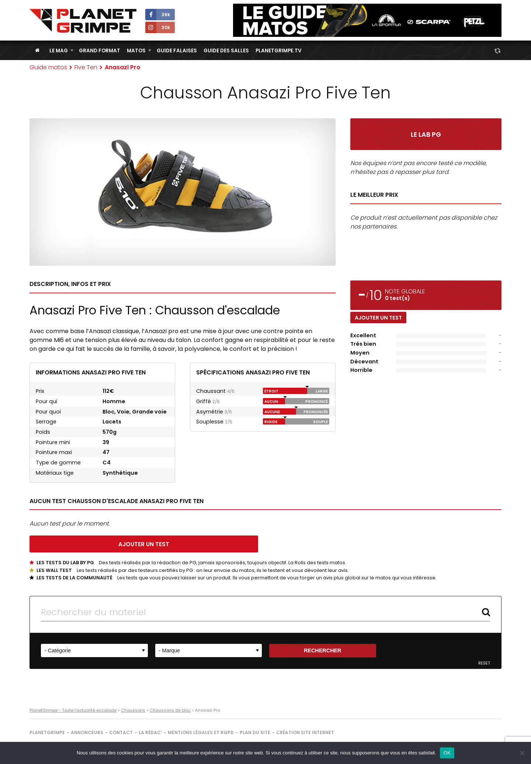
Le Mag (58, 50)
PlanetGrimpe (47, 732)
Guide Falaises (177, 50)
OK (447, 753)
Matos (136, 50)
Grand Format (99, 50)
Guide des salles (226, 50)
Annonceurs (87, 732)
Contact (121, 732)
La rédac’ (150, 732)
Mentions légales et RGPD (201, 732)
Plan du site (255, 732)
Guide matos (48, 67)
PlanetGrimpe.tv (279, 50)
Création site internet (305, 732)
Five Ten (85, 67)
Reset (484, 663)
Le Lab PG (426, 134)
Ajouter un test (378, 317)
